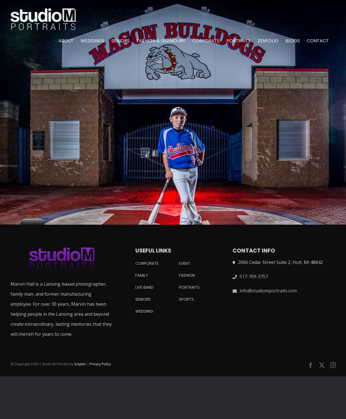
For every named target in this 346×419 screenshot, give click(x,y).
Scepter (80, 364)
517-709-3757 (254, 276)
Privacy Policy (100, 364)
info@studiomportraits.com (268, 291)
